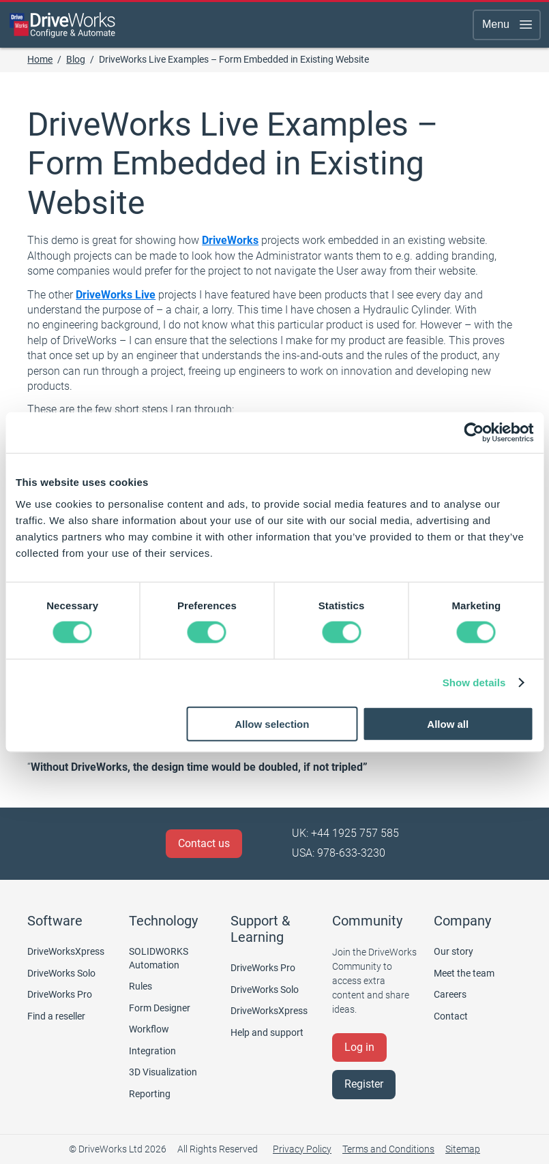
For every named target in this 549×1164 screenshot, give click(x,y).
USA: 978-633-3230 (338, 852)
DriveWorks (230, 240)
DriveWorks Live (115, 294)
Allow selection (272, 723)
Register (363, 1083)
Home (40, 59)
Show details (474, 682)
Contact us (204, 843)
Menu (508, 24)
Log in (359, 1047)
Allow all (448, 723)
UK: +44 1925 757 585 (345, 833)
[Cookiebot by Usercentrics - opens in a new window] (473, 433)
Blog (75, 59)
